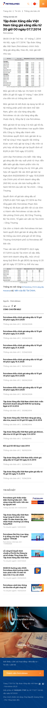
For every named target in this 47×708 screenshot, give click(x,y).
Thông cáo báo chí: (10, 17)
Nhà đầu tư (33, 662)
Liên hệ (13, 665)
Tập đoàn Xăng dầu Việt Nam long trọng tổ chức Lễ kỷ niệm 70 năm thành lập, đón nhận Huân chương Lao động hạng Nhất (16, 519)
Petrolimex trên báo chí (12, 542)
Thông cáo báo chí (32, 11)
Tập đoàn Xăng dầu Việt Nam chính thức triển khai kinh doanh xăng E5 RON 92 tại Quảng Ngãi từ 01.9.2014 (23, 404)
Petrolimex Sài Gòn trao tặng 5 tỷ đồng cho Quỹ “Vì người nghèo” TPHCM (15, 536)
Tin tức (18, 11)
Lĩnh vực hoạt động (19, 662)
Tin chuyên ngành (9, 527)
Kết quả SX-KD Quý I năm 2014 (16, 446)
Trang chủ (7, 11)
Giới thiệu (7, 662)
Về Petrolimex (27, 287)
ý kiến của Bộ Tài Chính (24, 290)
